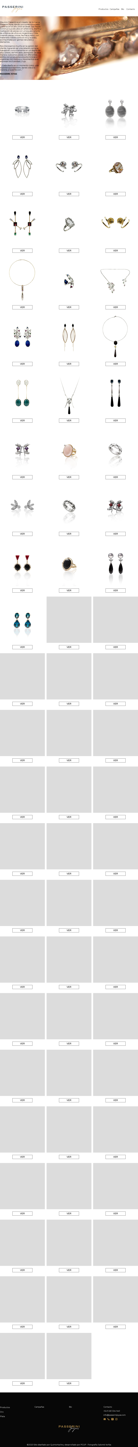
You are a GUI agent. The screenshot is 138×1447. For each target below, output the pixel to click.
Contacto (130, 9)
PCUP (83, 1445)
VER (22, 137)
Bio (122, 9)
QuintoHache (56, 1445)
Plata (2, 1416)
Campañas (114, 9)
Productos (5, 1407)
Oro (2, 1412)
